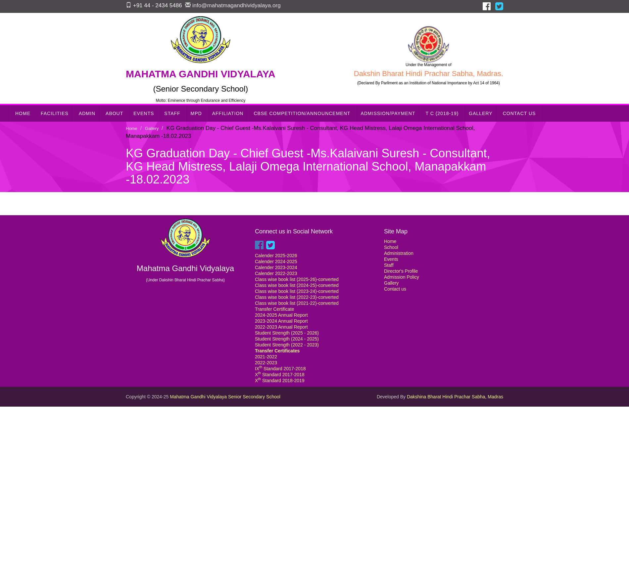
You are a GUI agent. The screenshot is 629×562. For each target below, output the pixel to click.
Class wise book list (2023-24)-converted (297, 291)
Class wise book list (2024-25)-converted (297, 285)
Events (143, 113)
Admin (87, 113)
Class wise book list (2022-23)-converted (297, 297)
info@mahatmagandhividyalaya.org (236, 5)
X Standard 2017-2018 (280, 374)
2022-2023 (266, 362)
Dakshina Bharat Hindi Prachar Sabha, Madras (455, 396)
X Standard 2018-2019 (280, 380)
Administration (398, 253)
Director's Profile (401, 271)
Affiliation (228, 113)
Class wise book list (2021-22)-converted (297, 303)
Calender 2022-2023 (276, 273)
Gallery (480, 113)
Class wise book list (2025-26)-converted (297, 279)
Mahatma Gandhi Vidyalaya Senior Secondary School (225, 396)
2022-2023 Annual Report (281, 327)
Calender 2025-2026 (276, 255)
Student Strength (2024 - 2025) (287, 338)
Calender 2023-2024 (276, 267)
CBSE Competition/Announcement (302, 113)
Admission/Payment (388, 113)
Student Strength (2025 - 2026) (287, 333)
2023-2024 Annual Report (281, 321)
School (391, 247)
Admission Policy (401, 277)
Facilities (55, 113)
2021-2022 (266, 356)
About (114, 113)
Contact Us (519, 113)
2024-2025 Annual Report (281, 315)
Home (22, 113)
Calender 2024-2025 (276, 261)
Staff (172, 113)
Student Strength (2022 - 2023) (287, 344)
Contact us (395, 289)
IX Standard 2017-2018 (280, 368)
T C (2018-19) (442, 113)
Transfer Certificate (274, 309)
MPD (196, 113)
